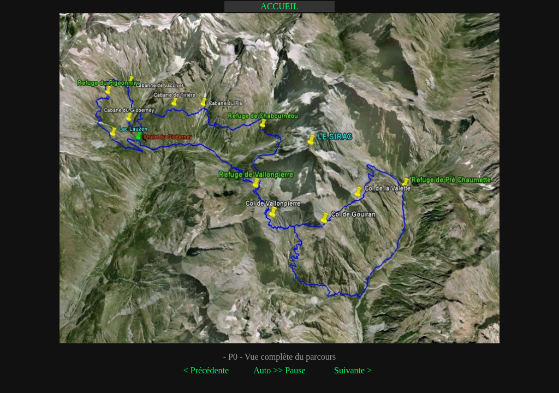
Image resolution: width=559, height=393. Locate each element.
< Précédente (206, 370)
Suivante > (353, 370)
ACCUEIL (279, 6)
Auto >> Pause (279, 370)
